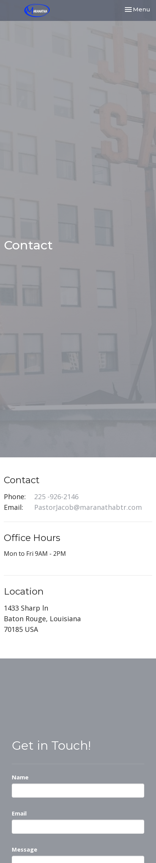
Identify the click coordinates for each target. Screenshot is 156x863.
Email (19, 813)
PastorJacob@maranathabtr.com (88, 507)
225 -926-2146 (56, 496)
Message (24, 849)
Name (20, 777)
